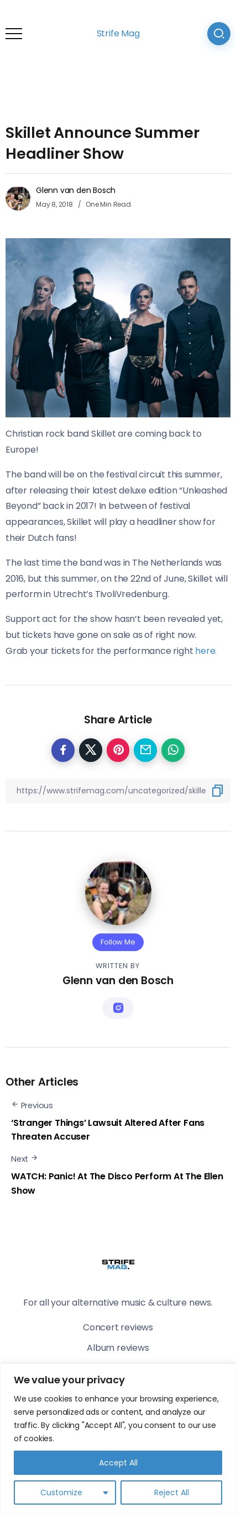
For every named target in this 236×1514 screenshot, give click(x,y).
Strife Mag (118, 33)
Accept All (118, 1462)
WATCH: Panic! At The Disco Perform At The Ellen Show (117, 1183)
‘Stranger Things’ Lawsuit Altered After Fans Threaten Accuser (107, 1129)
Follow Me (118, 942)
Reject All (171, 1492)
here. (205, 651)
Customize (61, 1492)
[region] (118, 1438)
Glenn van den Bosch (76, 190)
